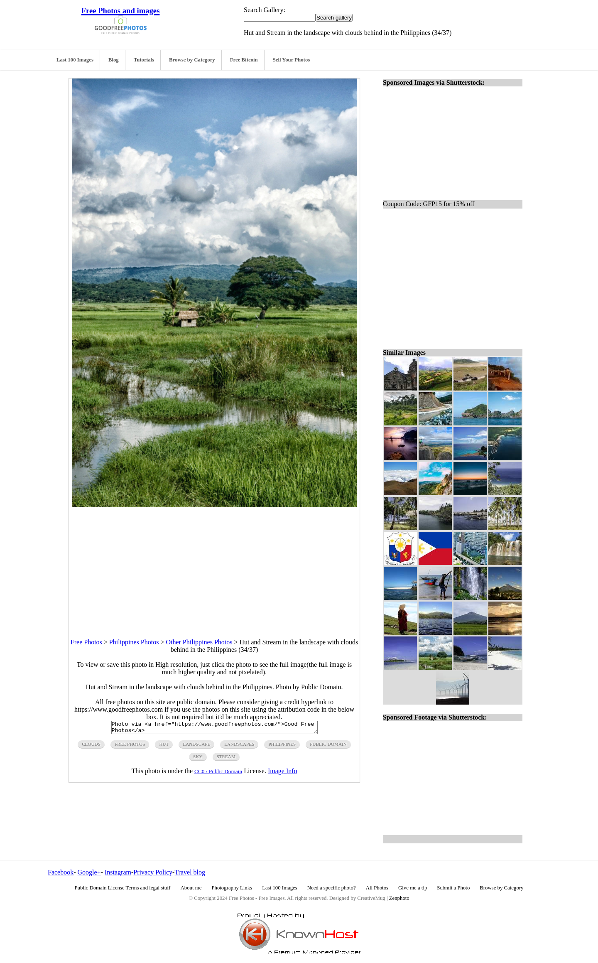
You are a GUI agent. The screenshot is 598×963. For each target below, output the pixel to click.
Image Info (282, 773)
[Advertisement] (214, 565)
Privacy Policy (152, 872)
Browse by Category (192, 60)
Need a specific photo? (331, 888)
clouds (91, 746)
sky (197, 759)
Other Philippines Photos (199, 642)
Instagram (118, 872)
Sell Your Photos (291, 60)
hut (164, 746)
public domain (328, 746)
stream (226, 759)
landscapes (239, 746)
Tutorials (144, 60)
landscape (196, 746)
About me (191, 888)
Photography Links (231, 888)
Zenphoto (399, 898)
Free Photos (86, 642)
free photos (130, 746)
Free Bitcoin (244, 60)
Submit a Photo (453, 888)
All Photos (377, 888)
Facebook (61, 872)
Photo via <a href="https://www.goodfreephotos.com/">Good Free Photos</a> (214, 729)
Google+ (89, 872)
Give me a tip (412, 888)
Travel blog (189, 872)
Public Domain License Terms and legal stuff (123, 888)
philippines (282, 746)
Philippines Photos (134, 642)
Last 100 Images (74, 60)
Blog (113, 60)
